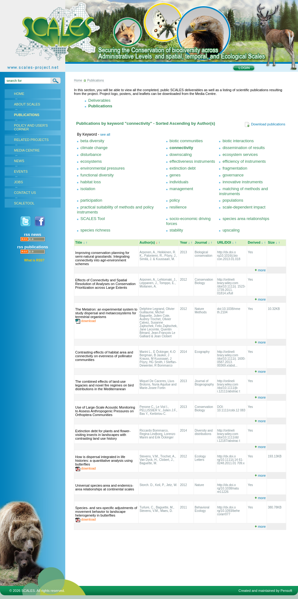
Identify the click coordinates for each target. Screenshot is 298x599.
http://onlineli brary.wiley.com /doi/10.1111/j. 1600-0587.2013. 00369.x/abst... (231, 358)
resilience (178, 207)
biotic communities (186, 140)
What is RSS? (34, 260)
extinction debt (183, 168)
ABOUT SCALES (27, 104)
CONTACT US (25, 192)
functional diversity (97, 175)
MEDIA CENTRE (27, 150)
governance (233, 175)
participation (91, 200)
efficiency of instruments (244, 161)
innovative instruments (242, 182)
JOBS (18, 182)
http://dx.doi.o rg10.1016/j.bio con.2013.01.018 (229, 255)
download (88, 321)
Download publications (265, 124)
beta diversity (92, 140)
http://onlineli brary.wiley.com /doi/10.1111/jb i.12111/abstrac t (228, 386)
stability (176, 230)
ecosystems (91, 161)
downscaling (181, 154)
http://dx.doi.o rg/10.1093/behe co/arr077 (228, 511)
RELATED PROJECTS (31, 140)
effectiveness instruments (192, 161)
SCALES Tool (92, 218)
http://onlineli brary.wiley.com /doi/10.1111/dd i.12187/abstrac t (228, 435)
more (260, 270)
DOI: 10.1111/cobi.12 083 (231, 408)
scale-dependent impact (243, 207)
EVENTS (21, 171)
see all (105, 134)
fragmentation (234, 168)
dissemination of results (243, 147)
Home (78, 80)
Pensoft (286, 590)
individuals (179, 182)
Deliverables (99, 100)
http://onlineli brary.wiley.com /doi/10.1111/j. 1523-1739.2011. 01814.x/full (231, 286)
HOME (19, 94)
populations (232, 200)
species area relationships (245, 218)
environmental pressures (102, 168)
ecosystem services (240, 154)
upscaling (231, 230)
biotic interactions (238, 140)
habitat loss (90, 182)
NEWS (19, 161)
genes (175, 175)
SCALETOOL (24, 203)
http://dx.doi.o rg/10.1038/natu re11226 (228, 488)
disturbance (90, 154)
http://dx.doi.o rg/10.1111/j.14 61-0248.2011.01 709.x (231, 460)
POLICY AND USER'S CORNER (31, 127)
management (181, 188)
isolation (87, 188)
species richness (95, 230)
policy (175, 200)
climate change (94, 147)
